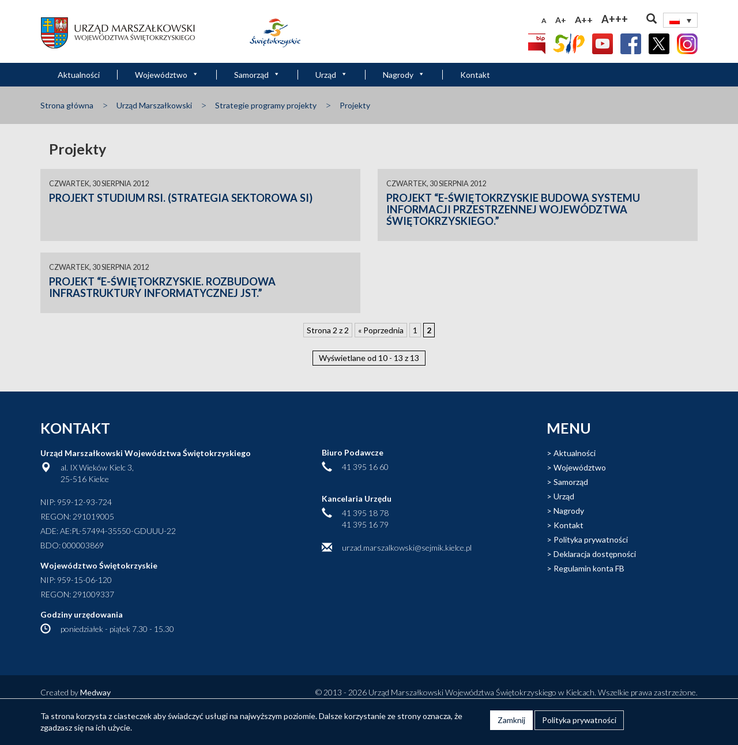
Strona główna (66, 105)
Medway (95, 692)
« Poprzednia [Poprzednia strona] (381, 330)
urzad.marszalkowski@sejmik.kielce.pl (407, 547)
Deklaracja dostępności (595, 554)
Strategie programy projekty (266, 105)
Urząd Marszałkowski (154, 105)
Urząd (331, 75)
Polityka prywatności (591, 539)
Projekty (355, 105)
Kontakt (475, 75)
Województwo (167, 75)
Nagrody (404, 75)
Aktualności (79, 75)
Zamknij (511, 720)
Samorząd (257, 75)
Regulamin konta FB (589, 568)
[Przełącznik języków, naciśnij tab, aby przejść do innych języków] (680, 20)
